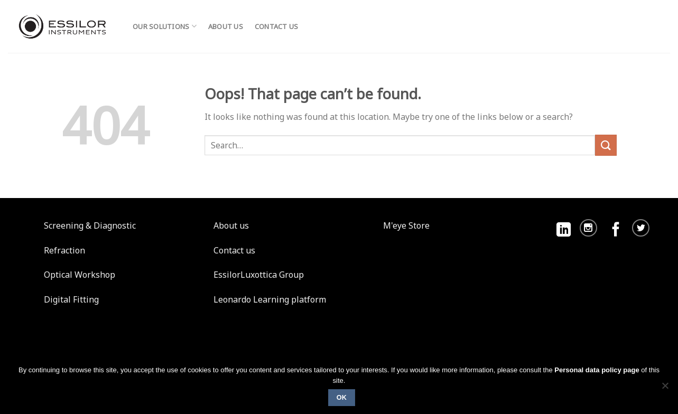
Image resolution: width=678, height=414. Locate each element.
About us (225, 26)
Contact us (277, 26)
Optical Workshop (79, 274)
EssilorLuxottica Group (258, 274)
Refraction (64, 250)
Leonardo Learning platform (269, 299)
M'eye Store (406, 225)
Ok (342, 397)
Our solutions (165, 26)
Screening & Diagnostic (90, 225)
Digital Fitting (71, 299)
